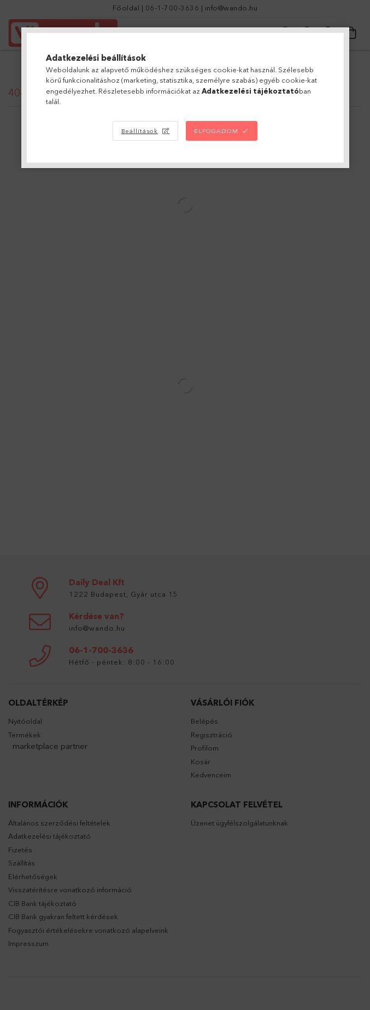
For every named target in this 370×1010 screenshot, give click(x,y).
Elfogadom (216, 131)
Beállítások (139, 131)
